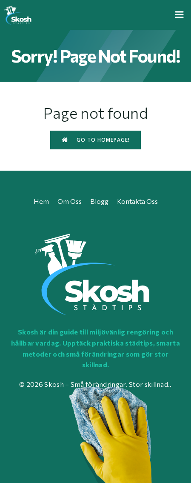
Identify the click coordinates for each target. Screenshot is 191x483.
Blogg (99, 201)
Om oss (69, 201)
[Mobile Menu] (179, 15)
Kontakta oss (137, 201)
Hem (41, 201)
